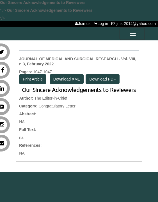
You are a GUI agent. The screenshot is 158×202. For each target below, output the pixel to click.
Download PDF (102, 79)
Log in (102, 23)
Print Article (33, 79)
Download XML (66, 79)
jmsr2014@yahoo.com (134, 23)
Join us (84, 23)
